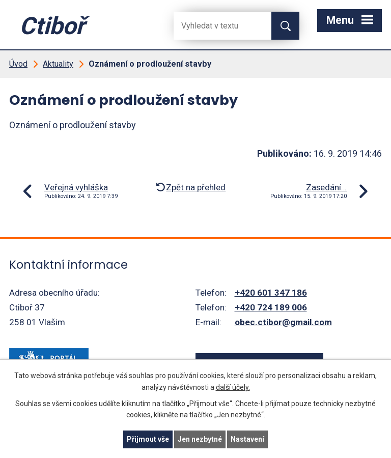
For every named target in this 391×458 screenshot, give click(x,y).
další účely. (233, 387)
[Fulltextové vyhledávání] (214, 26)
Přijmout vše (148, 439)
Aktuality (58, 64)
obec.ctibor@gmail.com (283, 322)
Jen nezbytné (200, 439)
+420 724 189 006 (271, 307)
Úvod (18, 64)
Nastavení (247, 439)
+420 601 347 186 (271, 293)
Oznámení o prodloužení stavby (72, 125)
